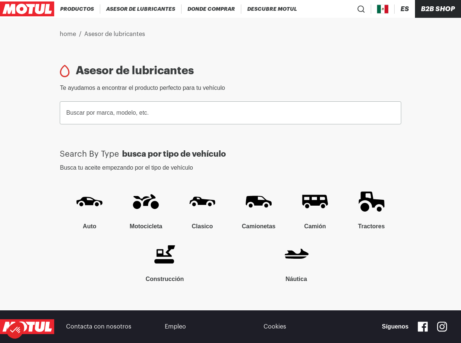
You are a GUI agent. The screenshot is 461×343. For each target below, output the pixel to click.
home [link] (68, 34)
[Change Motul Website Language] (404, 9)
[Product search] (361, 9)
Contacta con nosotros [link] (98, 327)
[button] (15, 330)
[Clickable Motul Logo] (27, 8)
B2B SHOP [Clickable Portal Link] (438, 9)
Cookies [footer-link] (275, 327)
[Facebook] (423, 326)
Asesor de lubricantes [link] (114, 34)
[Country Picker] (383, 9)
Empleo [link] (175, 327)
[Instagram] (442, 326)
